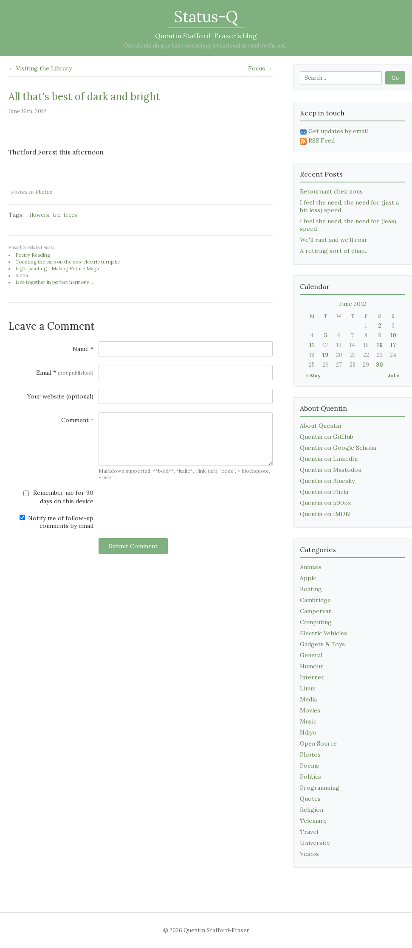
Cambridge (315, 600)
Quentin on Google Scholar (339, 448)
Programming (319, 787)
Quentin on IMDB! (325, 514)
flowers (39, 215)
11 (311, 345)
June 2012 (352, 304)
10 (393, 335)
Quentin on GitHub (326, 436)
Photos (43, 192)
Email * (64, 372)
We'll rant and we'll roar (333, 240)
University (315, 843)
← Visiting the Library (40, 68)
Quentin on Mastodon (330, 470)
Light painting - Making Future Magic (57, 269)
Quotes (310, 798)
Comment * (77, 420)
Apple (308, 578)
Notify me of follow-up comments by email (56, 522)
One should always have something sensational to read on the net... (206, 45)
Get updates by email (334, 131)
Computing (316, 622)
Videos (309, 854)
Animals (311, 567)
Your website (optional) (60, 396)
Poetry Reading (32, 255)
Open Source (318, 743)
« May (313, 375)
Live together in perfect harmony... (54, 282)
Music (308, 721)
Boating (311, 589)
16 (380, 345)
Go (395, 78)
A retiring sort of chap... (334, 251)
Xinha (21, 275)
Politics (310, 776)
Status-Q (206, 16)
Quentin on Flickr (325, 492)
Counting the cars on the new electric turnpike (67, 262)
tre (56, 215)
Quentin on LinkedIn (329, 459)
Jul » (393, 375)
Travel (309, 832)
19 (325, 355)
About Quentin (320, 425)
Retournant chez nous (331, 191)
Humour (311, 666)
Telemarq (313, 821)
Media (308, 699)
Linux (307, 688)
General (311, 655)
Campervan (316, 611)
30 (379, 364)
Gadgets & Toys (322, 644)
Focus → (260, 68)
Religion (311, 809)
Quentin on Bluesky (327, 481)
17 (393, 345)
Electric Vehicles (323, 633)
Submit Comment (133, 546)
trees (70, 215)
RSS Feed (317, 140)
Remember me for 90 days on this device (58, 497)
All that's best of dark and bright (84, 96)
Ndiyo (308, 732)
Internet (312, 677)
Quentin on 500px (325, 503)
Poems (309, 765)
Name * (83, 349)
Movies (310, 710)
